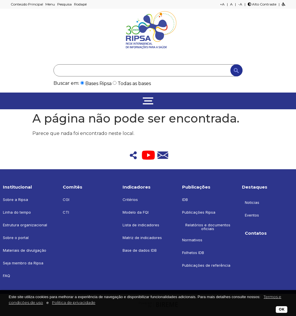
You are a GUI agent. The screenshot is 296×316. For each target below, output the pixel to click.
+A (222, 4)
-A (240, 4)
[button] (283, 4)
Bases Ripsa (98, 83)
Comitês (72, 187)
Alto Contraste (262, 4)
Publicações (196, 187)
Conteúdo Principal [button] (27, 4)
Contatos (256, 233)
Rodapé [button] (80, 4)
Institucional (17, 187)
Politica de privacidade (73, 302)
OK (281, 309)
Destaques (254, 187)
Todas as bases (134, 83)
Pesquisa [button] (65, 4)
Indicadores (137, 187)
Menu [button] (50, 4)
